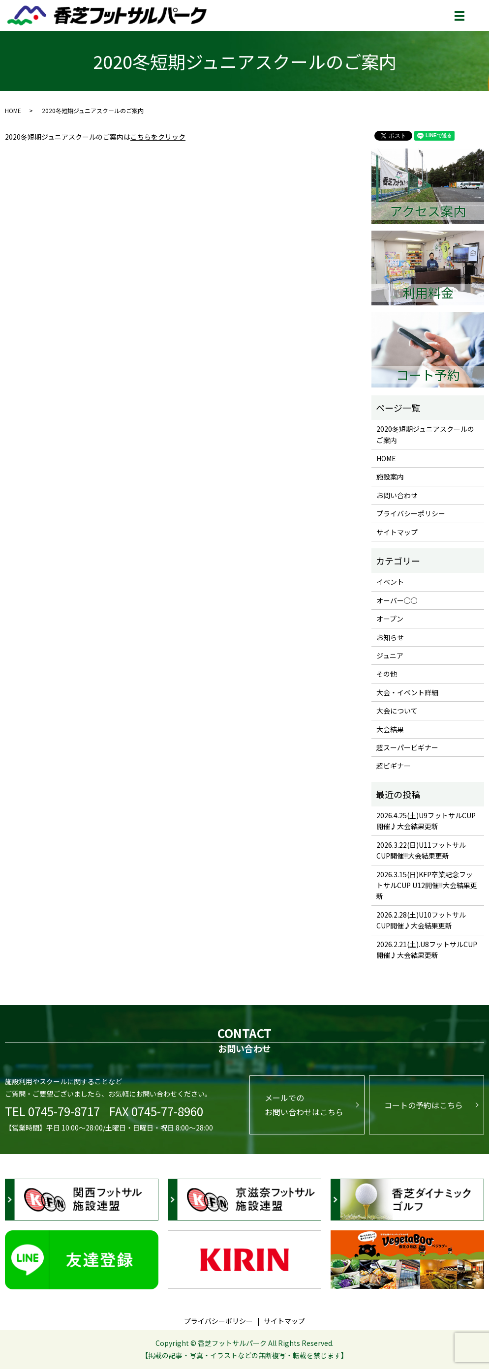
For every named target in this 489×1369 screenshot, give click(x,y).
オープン (389, 619)
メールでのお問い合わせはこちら (304, 1105)
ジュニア (389, 655)
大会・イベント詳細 (407, 692)
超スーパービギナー (407, 747)
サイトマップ (397, 532)
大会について (397, 710)
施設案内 (390, 476)
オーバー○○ (397, 600)
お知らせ (390, 637)
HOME (13, 110)
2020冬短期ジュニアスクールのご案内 (425, 434)
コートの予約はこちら (423, 1105)
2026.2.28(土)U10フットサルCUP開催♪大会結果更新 (421, 920)
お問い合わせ (397, 495)
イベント (390, 582)
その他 (386, 674)
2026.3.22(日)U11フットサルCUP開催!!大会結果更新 (421, 850)
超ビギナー (393, 766)
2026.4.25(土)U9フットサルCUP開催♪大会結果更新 (426, 820)
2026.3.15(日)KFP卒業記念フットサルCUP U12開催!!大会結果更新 (426, 885)
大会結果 (390, 729)
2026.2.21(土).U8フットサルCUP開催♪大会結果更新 (426, 949)
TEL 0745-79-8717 (52, 1111)
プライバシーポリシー (410, 513)
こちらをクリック (157, 137)
